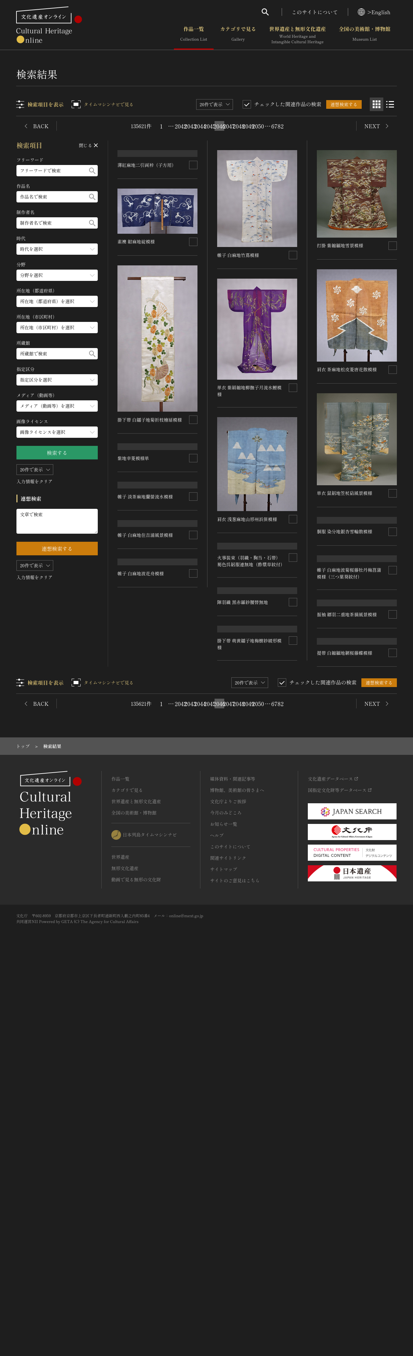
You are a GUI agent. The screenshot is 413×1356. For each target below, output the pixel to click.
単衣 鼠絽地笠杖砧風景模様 (344, 492)
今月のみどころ (226, 1206)
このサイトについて (315, 12)
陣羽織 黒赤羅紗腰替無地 (242, 716)
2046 (219, 126)
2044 (200, 126)
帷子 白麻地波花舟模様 (141, 1046)
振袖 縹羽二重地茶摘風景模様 (347, 867)
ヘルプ (217, 1228)
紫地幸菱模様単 (133, 650)
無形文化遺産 (124, 1261)
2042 (181, 126)
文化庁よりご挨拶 (228, 1194)
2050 (258, 126)
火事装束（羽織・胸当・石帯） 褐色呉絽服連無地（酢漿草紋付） (251, 617)
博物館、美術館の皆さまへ (237, 1183)
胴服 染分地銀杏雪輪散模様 (344, 612)
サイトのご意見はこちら (235, 1273)
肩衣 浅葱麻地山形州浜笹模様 (247, 519)
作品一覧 (193, 35)
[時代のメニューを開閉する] (57, 249)
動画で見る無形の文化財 (136, 1272)
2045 (210, 126)
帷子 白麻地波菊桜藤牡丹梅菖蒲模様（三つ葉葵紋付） (349, 730)
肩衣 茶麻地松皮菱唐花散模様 (347, 369)
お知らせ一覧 (223, 1217)
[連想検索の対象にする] (193, 262)
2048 (239, 126)
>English (374, 12)
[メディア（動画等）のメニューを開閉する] (57, 406)
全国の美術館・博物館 (364, 35)
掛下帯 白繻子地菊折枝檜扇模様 (150, 517)
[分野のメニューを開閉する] (57, 275)
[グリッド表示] (376, 104)
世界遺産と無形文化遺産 (297, 35)
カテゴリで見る (238, 35)
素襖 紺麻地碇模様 (136, 339)
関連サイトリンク (228, 1251)
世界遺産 (120, 1250)
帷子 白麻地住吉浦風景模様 (145, 922)
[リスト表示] (390, 104)
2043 (190, 126)
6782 (277, 126)
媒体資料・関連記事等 (232, 1172)
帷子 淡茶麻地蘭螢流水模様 (145, 786)
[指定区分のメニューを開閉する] (57, 379)
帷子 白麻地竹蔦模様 (238, 255)
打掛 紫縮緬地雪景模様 (340, 245)
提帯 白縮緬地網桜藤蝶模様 (344, 954)
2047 (229, 126)
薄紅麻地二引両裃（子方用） (147, 262)
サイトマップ (223, 1262)
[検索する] (92, 170)
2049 (248, 126)
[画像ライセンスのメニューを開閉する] (57, 432)
